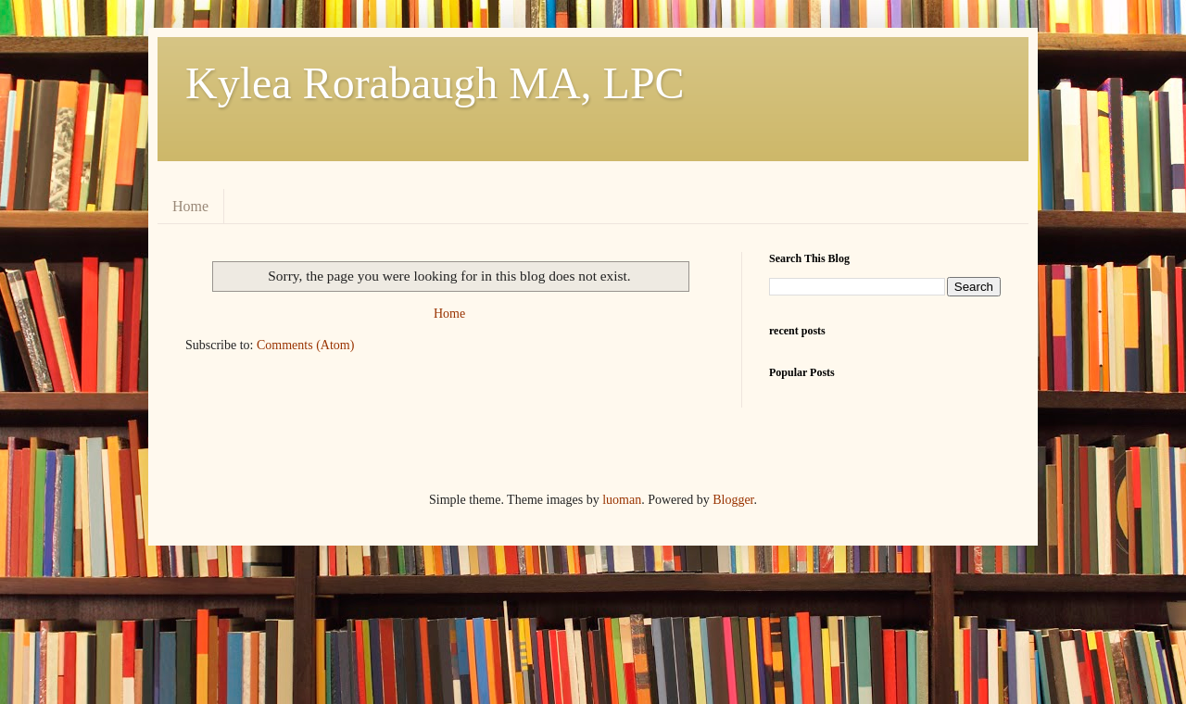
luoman (621, 500)
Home (190, 206)
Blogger (733, 500)
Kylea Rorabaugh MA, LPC (435, 82)
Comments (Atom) (305, 345)
